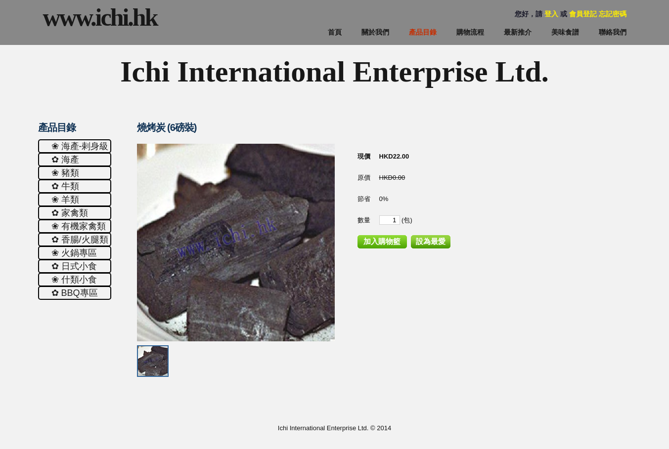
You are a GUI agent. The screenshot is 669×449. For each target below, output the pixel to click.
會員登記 (583, 14)
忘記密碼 (612, 14)
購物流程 (470, 32)
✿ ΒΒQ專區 (74, 292)
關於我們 (375, 32)
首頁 (335, 32)
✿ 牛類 (65, 186)
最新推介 (518, 32)
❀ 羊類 (65, 199)
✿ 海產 (65, 159)
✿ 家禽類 (69, 212)
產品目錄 (423, 32)
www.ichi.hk (100, 17)
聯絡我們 (612, 32)
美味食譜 (565, 32)
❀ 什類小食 (74, 279)
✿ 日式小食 (74, 266)
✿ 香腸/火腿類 (79, 239)
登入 (551, 14)
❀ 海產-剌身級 (80, 146)
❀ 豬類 (65, 172)
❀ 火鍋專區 (74, 252)
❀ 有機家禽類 (78, 226)
